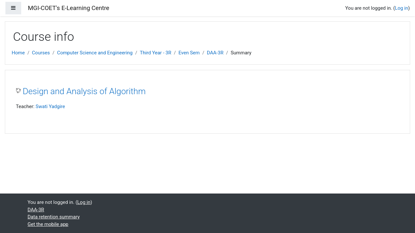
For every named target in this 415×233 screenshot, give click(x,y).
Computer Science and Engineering (95, 53)
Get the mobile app (48, 224)
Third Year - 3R (155, 53)
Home (18, 53)
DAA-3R (215, 53)
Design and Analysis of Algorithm (84, 91)
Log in (401, 8)
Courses (41, 53)
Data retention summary (54, 217)
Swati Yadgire (50, 106)
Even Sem (188, 53)
